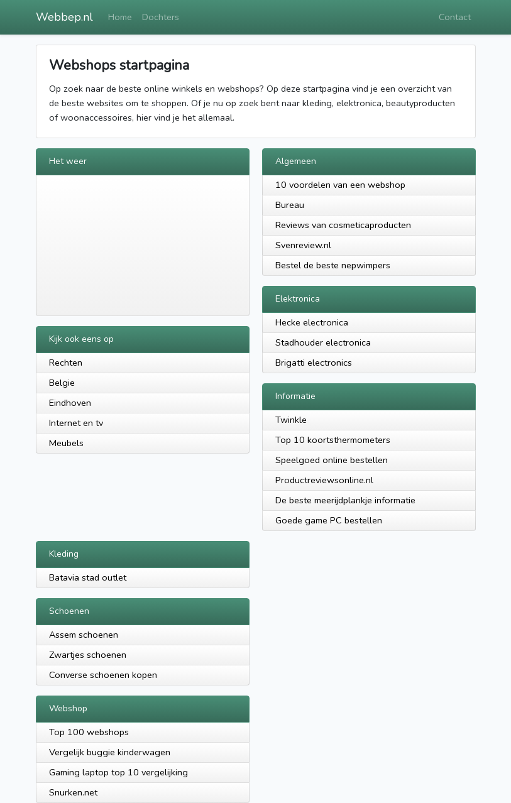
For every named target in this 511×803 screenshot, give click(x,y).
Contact (455, 17)
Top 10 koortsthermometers (332, 440)
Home (120, 17)
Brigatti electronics (313, 362)
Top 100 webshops (89, 732)
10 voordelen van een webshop (340, 184)
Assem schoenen (83, 634)
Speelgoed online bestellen (331, 460)
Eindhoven (70, 402)
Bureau (289, 205)
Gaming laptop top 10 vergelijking (118, 772)
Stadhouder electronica (323, 342)
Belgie (62, 382)
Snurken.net (73, 792)
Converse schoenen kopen (103, 675)
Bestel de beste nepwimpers (332, 265)
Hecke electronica (311, 322)
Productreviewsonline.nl (324, 480)
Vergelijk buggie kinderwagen (109, 752)
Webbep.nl (64, 17)
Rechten (65, 362)
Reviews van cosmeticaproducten (343, 225)
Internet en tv (76, 423)
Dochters (160, 17)
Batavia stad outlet (87, 577)
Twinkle (291, 419)
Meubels (66, 443)
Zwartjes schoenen (87, 654)
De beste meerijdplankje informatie (345, 500)
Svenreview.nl (303, 245)
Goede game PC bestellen (328, 520)
